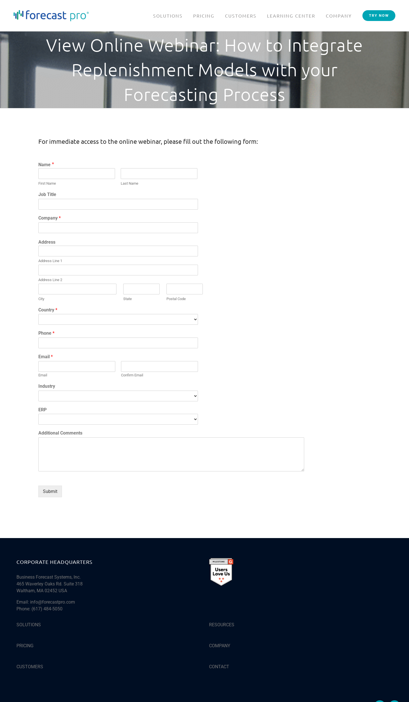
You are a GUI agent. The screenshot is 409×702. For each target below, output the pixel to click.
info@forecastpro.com (52, 602)
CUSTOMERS (29, 666)
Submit (50, 491)
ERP (42, 409)
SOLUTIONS (28, 624)
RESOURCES (221, 624)
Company (49, 218)
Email (45, 356)
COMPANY (219, 645)
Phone (46, 333)
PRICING (25, 645)
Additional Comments (60, 433)
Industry (46, 386)
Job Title (47, 194)
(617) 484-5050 (47, 609)
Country (47, 310)
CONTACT (219, 666)
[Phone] (118, 343)
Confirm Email (132, 375)
